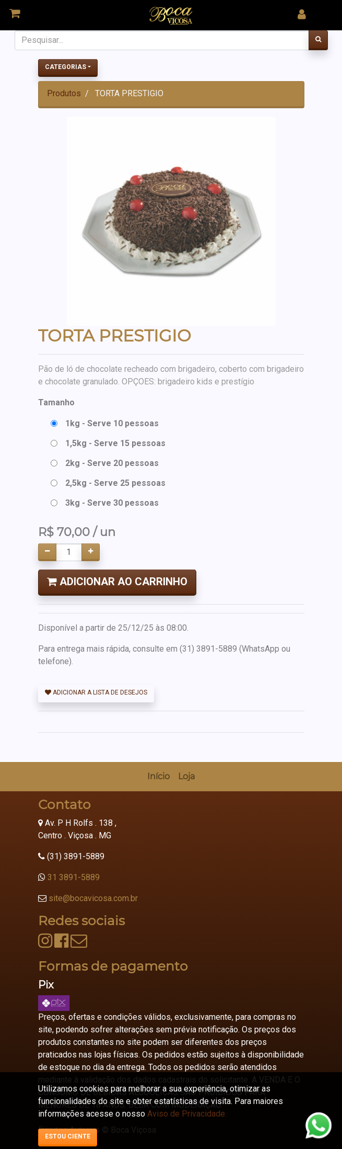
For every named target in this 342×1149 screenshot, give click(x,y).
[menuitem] (158, 776)
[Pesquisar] (318, 40)
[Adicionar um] (90, 552)
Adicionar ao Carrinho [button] (117, 581)
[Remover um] (47, 552)
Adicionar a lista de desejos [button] (96, 692)
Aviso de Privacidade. (187, 1114)
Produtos (64, 93)
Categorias (65, 67)
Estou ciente (67, 1136)
